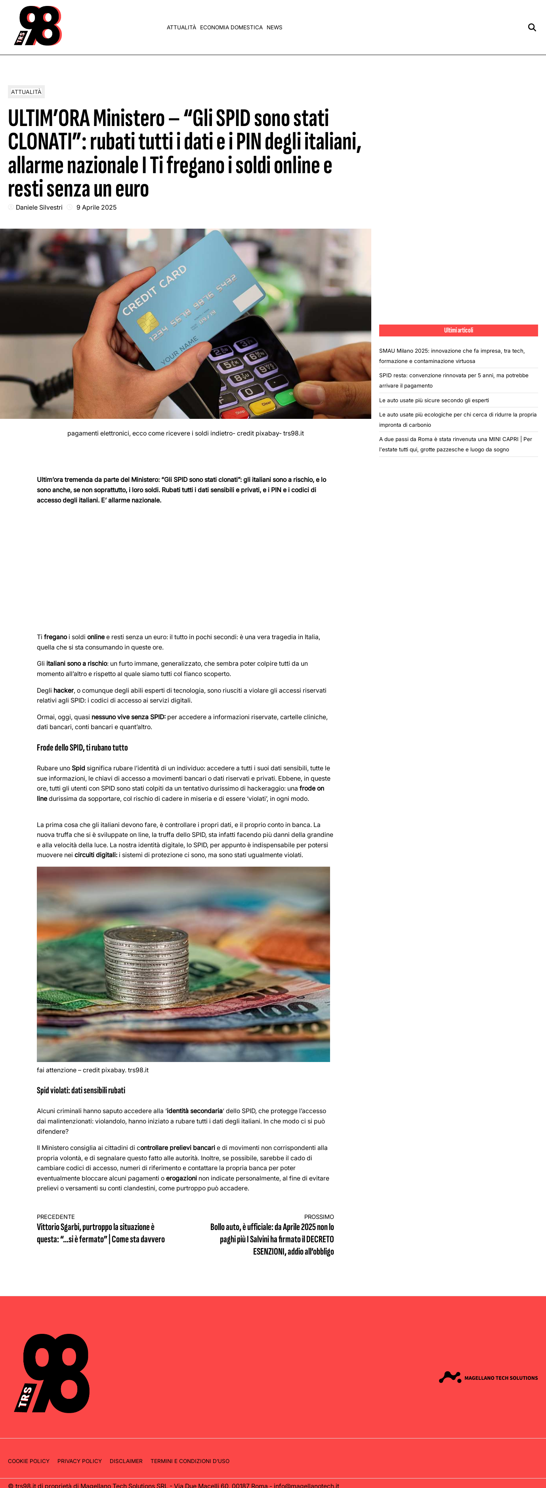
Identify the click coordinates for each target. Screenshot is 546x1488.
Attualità (181, 27)
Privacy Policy (79, 1461)
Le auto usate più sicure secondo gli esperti (434, 400)
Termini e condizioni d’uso (190, 1461)
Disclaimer (126, 1461)
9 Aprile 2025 (96, 207)
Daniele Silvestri (39, 207)
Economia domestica (231, 27)
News (275, 27)
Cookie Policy (29, 1461)
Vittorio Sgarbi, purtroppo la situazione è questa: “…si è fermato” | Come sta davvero (104, 1229)
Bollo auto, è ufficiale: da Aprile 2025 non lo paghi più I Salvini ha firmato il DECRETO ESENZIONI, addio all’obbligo (267, 1235)
